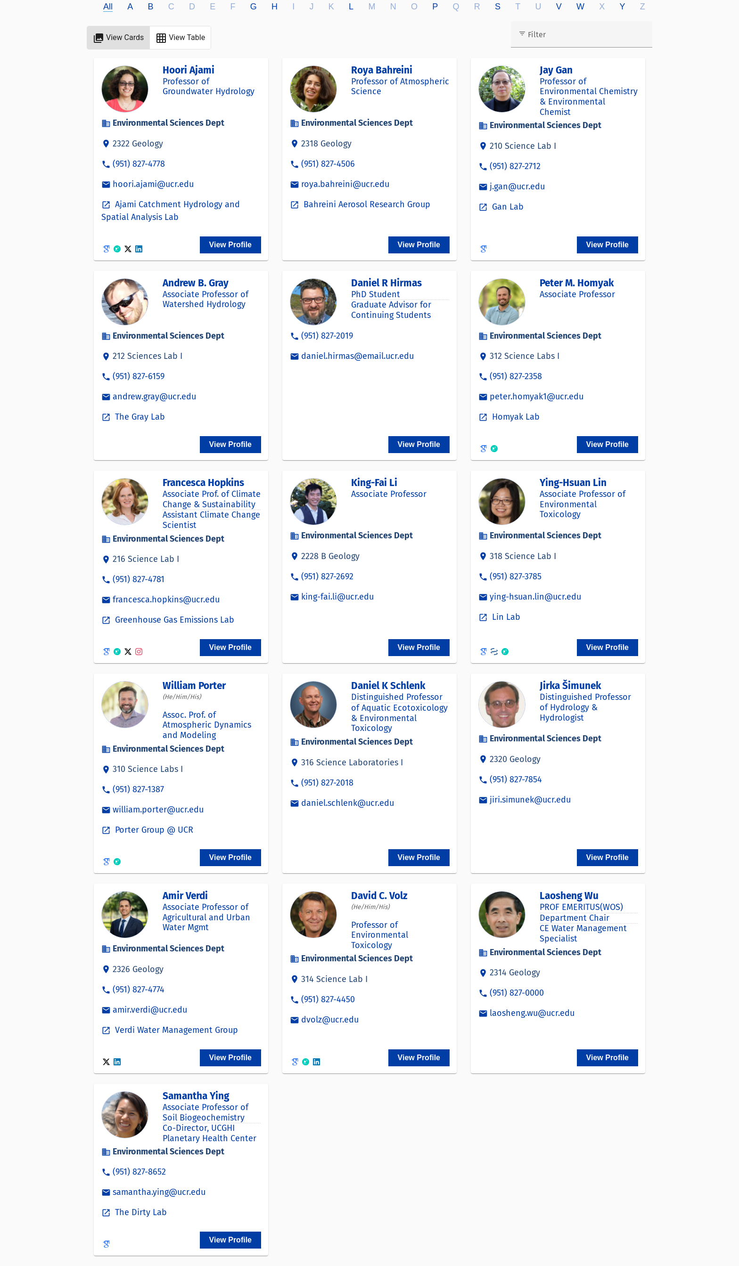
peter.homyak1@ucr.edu (536, 396)
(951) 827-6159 (138, 376)
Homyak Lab (515, 417)
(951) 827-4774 (138, 989)
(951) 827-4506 (328, 164)
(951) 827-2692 (327, 576)
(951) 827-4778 (139, 164)
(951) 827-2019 (327, 336)
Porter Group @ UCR (153, 830)
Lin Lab (505, 617)
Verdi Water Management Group (175, 1030)
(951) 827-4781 (138, 579)
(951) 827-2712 (515, 166)
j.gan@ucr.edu (517, 186)
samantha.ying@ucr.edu (159, 1192)
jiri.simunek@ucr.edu (530, 800)
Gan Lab (507, 207)
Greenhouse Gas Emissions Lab (173, 620)
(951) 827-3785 (516, 576)
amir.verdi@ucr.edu (150, 1010)
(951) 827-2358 (516, 376)
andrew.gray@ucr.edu (154, 396)
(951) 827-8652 (139, 1172)
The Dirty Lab (140, 1212)
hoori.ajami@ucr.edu (153, 184)
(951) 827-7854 (516, 779)
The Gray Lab (139, 417)
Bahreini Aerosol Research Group (365, 204)
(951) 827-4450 (328, 999)
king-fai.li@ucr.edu (337, 597)
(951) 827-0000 (517, 993)
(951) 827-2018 (327, 783)
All (108, 6)
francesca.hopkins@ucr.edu (166, 599)
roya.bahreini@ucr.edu (345, 184)
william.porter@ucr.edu (158, 809)
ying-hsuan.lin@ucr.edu (535, 597)
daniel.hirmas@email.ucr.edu (357, 356)
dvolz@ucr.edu (330, 1019)
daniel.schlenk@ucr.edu (347, 803)
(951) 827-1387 (138, 789)
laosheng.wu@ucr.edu (532, 1013)
